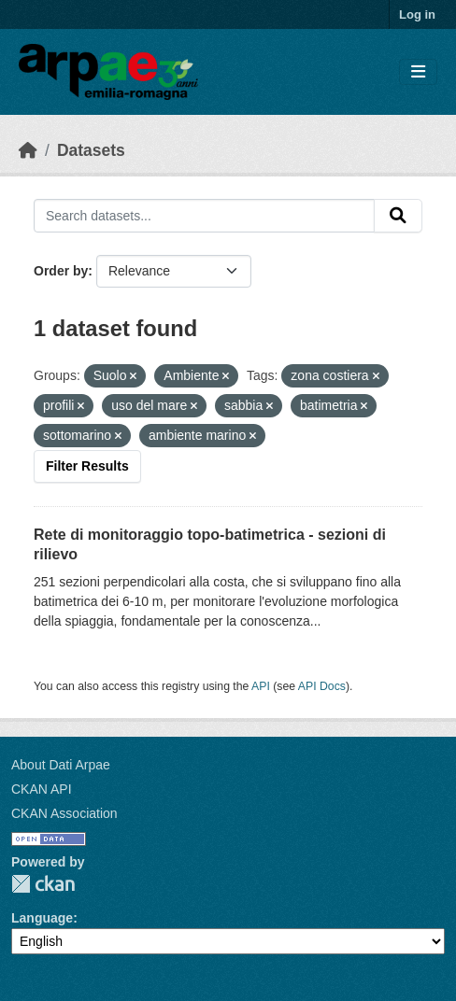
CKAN (43, 884)
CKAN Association (64, 813)
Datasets (91, 150)
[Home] (28, 150)
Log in (417, 14)
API (260, 686)
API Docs (322, 686)
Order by (61, 270)
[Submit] (398, 216)
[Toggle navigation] (418, 72)
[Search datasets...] (204, 216)
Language (42, 917)
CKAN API (41, 789)
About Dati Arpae (60, 764)
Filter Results (87, 465)
